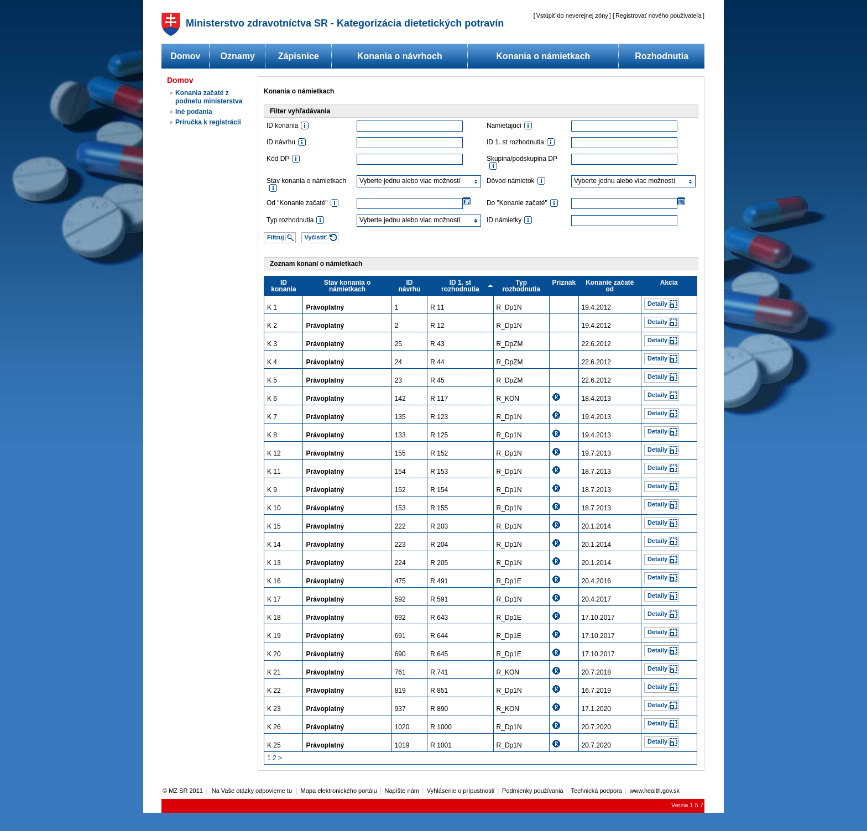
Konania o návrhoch (399, 56)
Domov (185, 56)
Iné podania (193, 112)
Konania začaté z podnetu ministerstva (208, 97)
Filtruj (275, 237)
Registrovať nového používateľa (658, 15)
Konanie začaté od (610, 286)
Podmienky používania (532, 790)
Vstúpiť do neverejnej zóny (572, 15)
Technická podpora (596, 790)
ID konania (283, 286)
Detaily (657, 303)
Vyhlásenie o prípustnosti (461, 790)
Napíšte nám (402, 790)
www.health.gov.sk (655, 790)
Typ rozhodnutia (521, 286)
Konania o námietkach (544, 56)
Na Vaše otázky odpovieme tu (253, 790)
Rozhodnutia (661, 56)
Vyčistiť (316, 237)
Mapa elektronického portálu (339, 790)
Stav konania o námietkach (347, 286)
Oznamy (238, 56)
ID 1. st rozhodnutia (460, 286)
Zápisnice (298, 56)
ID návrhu (409, 286)
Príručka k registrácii (208, 122)
